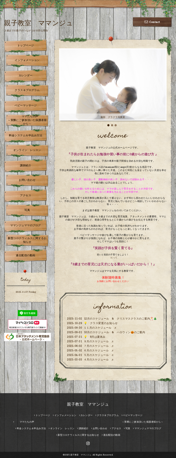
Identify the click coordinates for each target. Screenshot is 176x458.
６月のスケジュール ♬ (99, 350)
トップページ (25, 45)
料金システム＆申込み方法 (25, 135)
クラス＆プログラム (27, 90)
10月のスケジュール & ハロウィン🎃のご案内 (114, 332)
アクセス (25, 195)
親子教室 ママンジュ (38, 23)
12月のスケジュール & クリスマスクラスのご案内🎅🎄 (120, 318)
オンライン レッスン (27, 150)
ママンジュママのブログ (25, 225)
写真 (27, 210)
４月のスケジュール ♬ (99, 359)
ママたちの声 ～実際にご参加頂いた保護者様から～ (28, 120)
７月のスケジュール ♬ (99, 346)
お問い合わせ (27, 180)
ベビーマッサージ (25, 105)
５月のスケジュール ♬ (99, 355)
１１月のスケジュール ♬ (100, 327)
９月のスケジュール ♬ (99, 341)
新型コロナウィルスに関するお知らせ (27, 240)
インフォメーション (27, 60)
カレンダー (26, 75)
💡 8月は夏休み (94, 336)
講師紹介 (25, 165)
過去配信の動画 (25, 255)
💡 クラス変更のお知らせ (101, 323)
